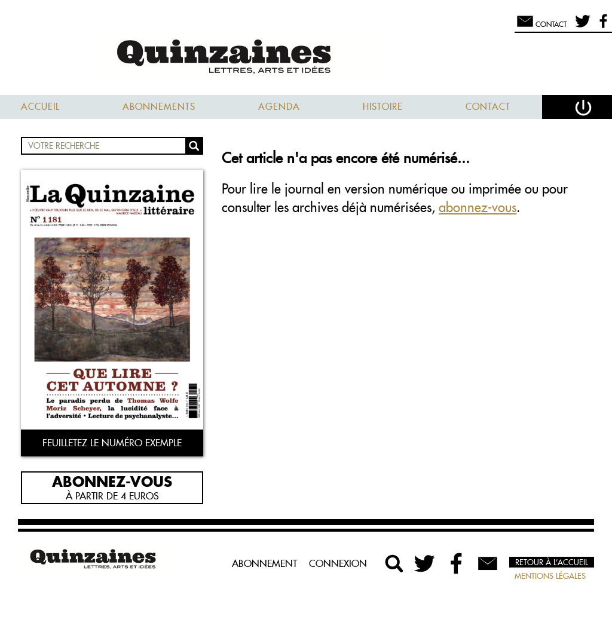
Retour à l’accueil (551, 562)
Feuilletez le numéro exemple (112, 443)
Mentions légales (550, 576)
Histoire (383, 106)
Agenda (279, 106)
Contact (488, 106)
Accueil (40, 106)
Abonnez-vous (112, 481)
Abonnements (159, 106)
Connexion (338, 563)
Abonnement (264, 563)
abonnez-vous (477, 207)
